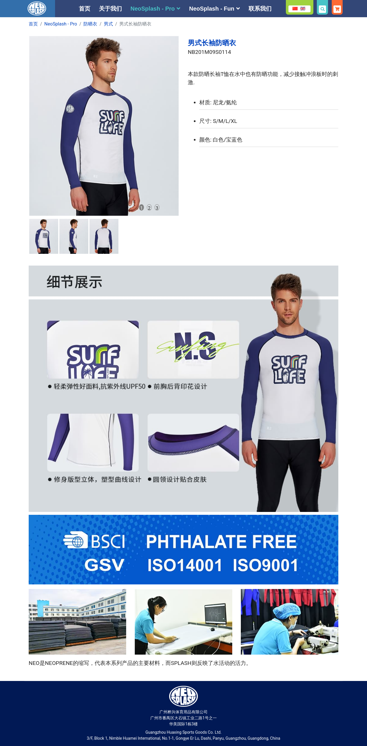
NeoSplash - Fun (211, 8)
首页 (84, 8)
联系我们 (260, 8)
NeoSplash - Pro (152, 8)
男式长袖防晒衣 (212, 43)
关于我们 (110, 8)
